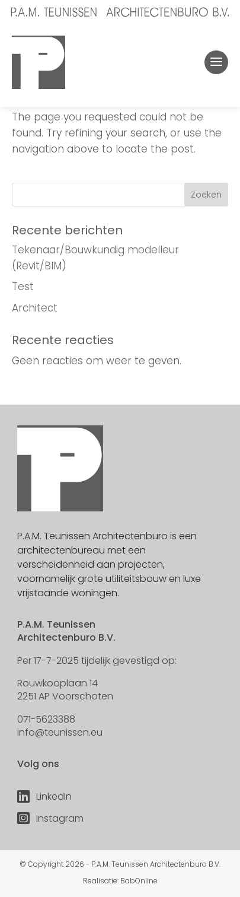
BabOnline (139, 881)
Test (23, 286)
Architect (34, 308)
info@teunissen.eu (60, 732)
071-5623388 (46, 719)
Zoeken (206, 195)
